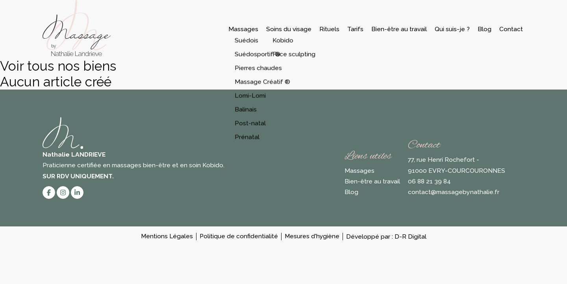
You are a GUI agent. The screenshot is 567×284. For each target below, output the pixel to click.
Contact (511, 29)
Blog (484, 29)
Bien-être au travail (399, 29)
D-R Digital (410, 236)
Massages (243, 29)
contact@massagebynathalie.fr (453, 192)
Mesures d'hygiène (312, 236)
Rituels (329, 29)
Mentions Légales (167, 236)
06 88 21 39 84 (429, 181)
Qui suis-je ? (452, 29)
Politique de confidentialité (239, 236)
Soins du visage (288, 29)
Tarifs (355, 29)
